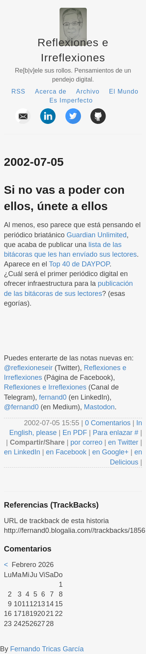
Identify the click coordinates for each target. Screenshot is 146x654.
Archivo (87, 91)
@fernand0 (21, 407)
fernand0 (53, 397)
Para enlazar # (115, 433)
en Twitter (123, 442)
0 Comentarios (108, 423)
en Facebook (65, 452)
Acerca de (51, 91)
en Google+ (110, 452)
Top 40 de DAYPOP (79, 264)
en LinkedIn (22, 452)
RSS (18, 91)
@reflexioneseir (28, 368)
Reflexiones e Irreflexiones (45, 387)
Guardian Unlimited (97, 235)
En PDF (75, 433)
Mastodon (99, 407)
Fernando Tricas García (47, 649)
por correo (85, 442)
